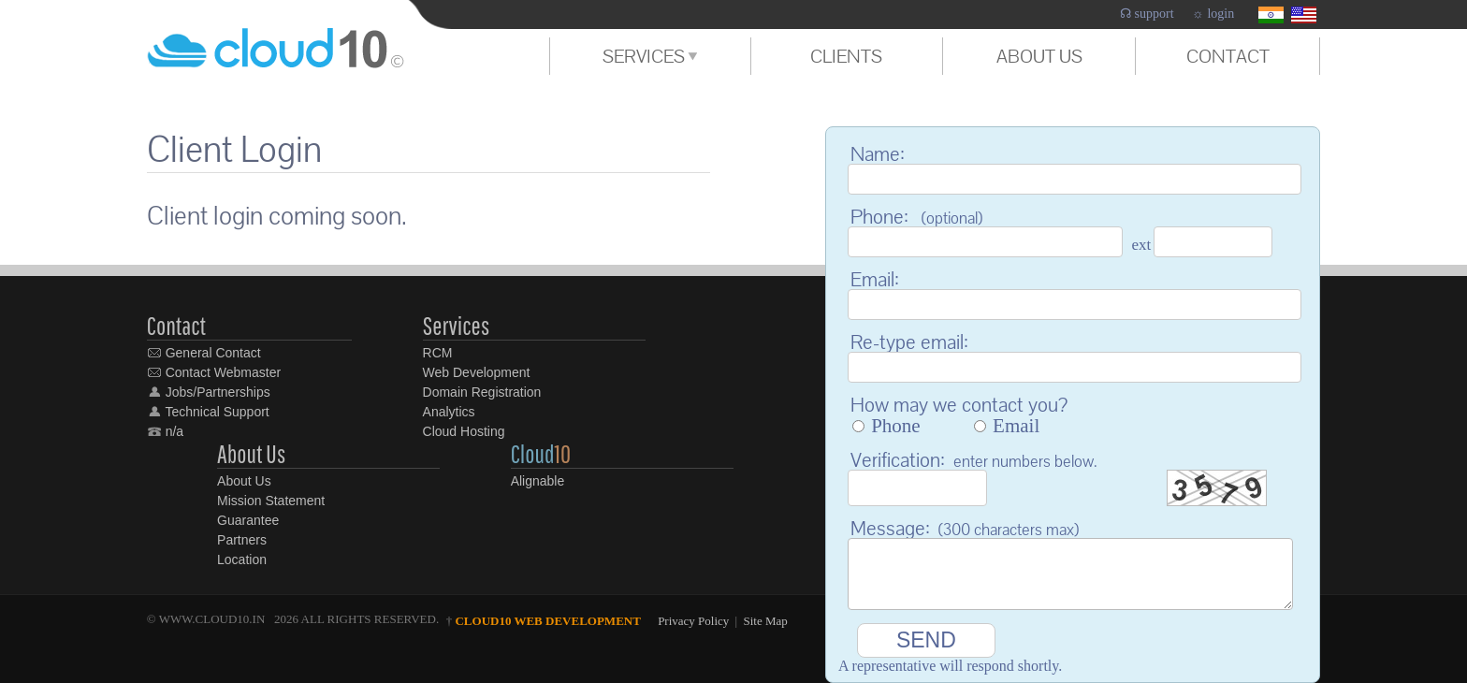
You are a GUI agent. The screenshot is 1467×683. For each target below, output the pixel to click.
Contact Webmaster (214, 372)
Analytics (449, 411)
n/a (165, 431)
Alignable (538, 480)
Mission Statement (271, 500)
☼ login (1213, 14)
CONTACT (1228, 56)
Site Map (765, 621)
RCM (438, 352)
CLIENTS (846, 56)
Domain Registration (482, 392)
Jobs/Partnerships (208, 392)
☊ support (1147, 14)
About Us (244, 480)
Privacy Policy (693, 621)
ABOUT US (1039, 56)
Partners (242, 539)
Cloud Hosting (464, 431)
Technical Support (208, 411)
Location (242, 559)
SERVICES (650, 56)
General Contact (204, 352)
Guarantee (248, 520)
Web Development (476, 372)
